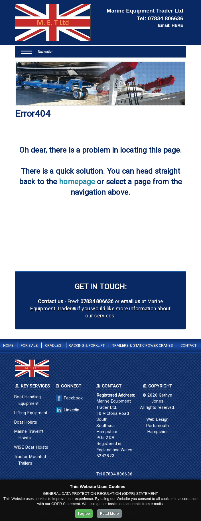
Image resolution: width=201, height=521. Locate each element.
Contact (188, 345)
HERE (177, 25)
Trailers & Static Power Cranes (142, 345)
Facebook (68, 398)
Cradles (53, 345)
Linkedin (66, 410)
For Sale (29, 345)
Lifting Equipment (31, 412)
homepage (77, 181)
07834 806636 (165, 18)
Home (8, 345)
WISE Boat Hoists (31, 447)
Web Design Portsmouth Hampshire (157, 425)
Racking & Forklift (87, 345)
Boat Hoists (25, 422)
